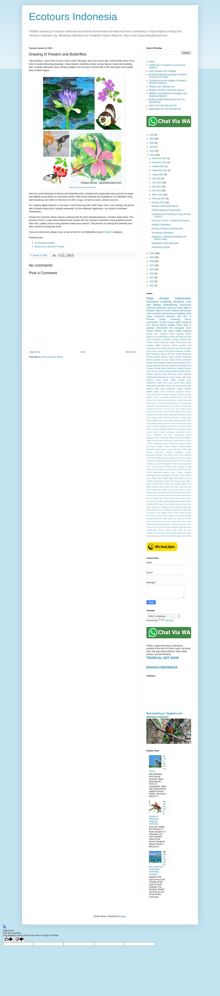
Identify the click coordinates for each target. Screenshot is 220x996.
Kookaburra (183, 429)
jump (189, 504)
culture (173, 495)
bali (164, 313)
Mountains (150, 449)
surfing (173, 524)
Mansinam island (168, 342)
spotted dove (176, 521)
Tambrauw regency (159, 354)
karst (189, 380)
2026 (152, 135)
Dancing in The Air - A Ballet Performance (171, 220)
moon (181, 510)
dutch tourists (186, 498)
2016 (152, 269)
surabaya (183, 339)
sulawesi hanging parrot (155, 524)
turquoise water (170, 530)
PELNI (169, 455)
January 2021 (158, 202)
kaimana (164, 507)
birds (189, 342)
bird (189, 310)
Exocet (159, 412)
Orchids (180, 368)
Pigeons (187, 368)
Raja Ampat (157, 298)
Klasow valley (173, 322)
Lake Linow (151, 351)
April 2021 (157, 190)
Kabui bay (181, 426)
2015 (152, 273)
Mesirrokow (172, 368)
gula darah (180, 501)
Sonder (162, 319)
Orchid (160, 337)
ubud (162, 389)
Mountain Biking (184, 446)
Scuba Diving (164, 371)
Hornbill (155, 420)
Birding (157, 304)
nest (158, 513)
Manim (160, 440)
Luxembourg (178, 435)
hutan (148, 339)
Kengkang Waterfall (159, 429)
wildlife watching (183, 331)
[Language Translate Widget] (163, 616)
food (189, 337)
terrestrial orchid (156, 527)
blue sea (187, 487)
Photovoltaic (181, 342)
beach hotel (186, 484)
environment (162, 328)
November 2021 (159, 162)
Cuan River (175, 409)
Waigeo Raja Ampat (170, 478)
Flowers (108, 232)
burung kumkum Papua (182, 490)
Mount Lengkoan (157, 446)
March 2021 (158, 194)
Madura (188, 435)
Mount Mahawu (176, 351)
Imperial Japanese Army (166, 423)
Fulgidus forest (151, 415)
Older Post (130, 352)
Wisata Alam (169, 481)
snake (178, 386)
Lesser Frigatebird (153, 435)
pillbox (155, 518)
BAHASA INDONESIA (162, 667)
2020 (152, 253)
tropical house (175, 360)
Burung (176, 348)
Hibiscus (156, 366)
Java (184, 423)
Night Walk (187, 449)
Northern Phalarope (174, 452)
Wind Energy (159, 481)
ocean (153, 516)
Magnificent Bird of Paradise (157, 438)
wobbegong (154, 536)
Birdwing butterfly (163, 400)
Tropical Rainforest (183, 354)
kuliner (170, 507)
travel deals (186, 386)
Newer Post (35, 352)
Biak (189, 397)
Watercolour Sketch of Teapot (49, 246)
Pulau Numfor (152, 371)
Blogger (122, 916)
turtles (180, 530)
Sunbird (182, 371)
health (173, 380)
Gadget (149, 366)
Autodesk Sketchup (184, 394)
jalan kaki (174, 504)
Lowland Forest (163, 351)
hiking (174, 345)
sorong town (165, 521)
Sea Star (157, 464)
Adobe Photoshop (167, 392)
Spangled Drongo (184, 467)
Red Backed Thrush (169, 461)
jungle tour (156, 507)
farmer (165, 380)
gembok (167, 501)
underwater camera (174, 389)
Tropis (154, 478)
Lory (165, 435)
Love (170, 435)
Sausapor (149, 464)
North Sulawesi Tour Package (162, 71)
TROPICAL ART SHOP (162, 658)
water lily (156, 533)
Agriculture (180, 392)
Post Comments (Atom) (52, 357)
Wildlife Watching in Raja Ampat (166, 210)
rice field (188, 518)
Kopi (189, 429)
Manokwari (152, 301)
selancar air (158, 360)
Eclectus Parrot (184, 363)
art (163, 310)
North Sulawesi (172, 310)
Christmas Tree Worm (154, 409)
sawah (168, 386)
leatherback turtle (153, 383)
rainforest (171, 308)
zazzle (156, 391)
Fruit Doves (187, 412)
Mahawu (172, 438)
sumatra (168, 524)
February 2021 (159, 198)
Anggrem (172, 394)
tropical (160, 530)
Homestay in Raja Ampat (181, 417)
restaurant (180, 518)
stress (184, 521)
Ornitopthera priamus (154, 455)
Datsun (183, 409)
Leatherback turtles (183, 432)
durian (158, 380)
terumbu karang (160, 348)
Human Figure (168, 420)
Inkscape (179, 423)
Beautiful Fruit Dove (178, 397)
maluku (149, 360)
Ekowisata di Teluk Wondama (165, 243)
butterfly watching (152, 493)
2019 (152, 257)
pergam (188, 516)
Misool (171, 443)
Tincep (182, 475)
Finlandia (170, 412)
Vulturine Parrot (160, 374)
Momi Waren (179, 443)
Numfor (188, 452)
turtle (157, 389)
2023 (152, 147)
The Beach (175, 475)
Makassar (179, 438)
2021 (152, 155)
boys (148, 490)
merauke (175, 510)
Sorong (183, 310)
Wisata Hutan (180, 481)
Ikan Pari (187, 420)
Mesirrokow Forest (161, 443)
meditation (167, 510)
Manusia (182, 440)
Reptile (188, 461)
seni (166, 360)
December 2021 (159, 158)
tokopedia (174, 527)
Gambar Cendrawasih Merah (165, 206)
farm (148, 501)
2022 (152, 151)
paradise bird (185, 345)
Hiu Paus (164, 366)
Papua (158, 310)
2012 (152, 281)
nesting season (167, 513)
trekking (149, 389)
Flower (157, 342)
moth (185, 510)
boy (167, 377)
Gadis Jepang (163, 415)
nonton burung (179, 513)
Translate (165, 620)
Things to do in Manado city (161, 86)
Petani (172, 458)
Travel (171, 331)
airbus (161, 484)
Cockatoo (164, 334)
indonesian (183, 298)
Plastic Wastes (181, 458)
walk (189, 530)
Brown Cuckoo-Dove (159, 403)
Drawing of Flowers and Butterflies (82, 187)
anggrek (178, 484)
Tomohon (171, 354)
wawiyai (173, 533)
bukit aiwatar (162, 490)
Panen (175, 455)
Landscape (170, 432)
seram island (151, 521)
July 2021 (157, 178)
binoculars (160, 377)
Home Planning (164, 417)
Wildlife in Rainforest (161, 224)
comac (167, 495)
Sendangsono (167, 464)
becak (148, 487)
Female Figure (185, 348)
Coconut (167, 409)
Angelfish (165, 394)
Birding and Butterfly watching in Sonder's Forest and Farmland (168, 75)
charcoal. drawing (158, 495)
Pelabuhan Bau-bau (162, 458)
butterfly (178, 357)
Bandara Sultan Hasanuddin (157, 397)
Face (165, 412)
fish (171, 328)
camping (149, 345)
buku (170, 490)
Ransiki (157, 461)
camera (178, 377)
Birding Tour (152, 334)
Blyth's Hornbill (177, 400)
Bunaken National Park (168, 363)
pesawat (149, 518)
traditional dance (185, 527)
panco (177, 516)
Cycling (162, 322)
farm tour (153, 501)
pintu (160, 518)
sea (173, 386)
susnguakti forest (182, 328)
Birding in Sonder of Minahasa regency (167, 90)
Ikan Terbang (151, 423)
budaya (153, 490)
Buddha (171, 403)
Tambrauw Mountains (156, 308)
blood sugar (179, 487)
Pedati (152, 458)
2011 (152, 285)
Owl (164, 455)
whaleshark (181, 533)
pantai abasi (179, 383)
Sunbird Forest (176, 469)
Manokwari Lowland (171, 440)
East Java (153, 412)
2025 (152, 139)
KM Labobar (172, 426)
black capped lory (167, 487)
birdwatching (170, 304)
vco (185, 530)
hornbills (181, 380)
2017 (152, 265)
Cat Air (171, 406)
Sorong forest (171, 467)
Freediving (175, 319)
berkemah (155, 487)
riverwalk (150, 348)
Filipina (188, 334)
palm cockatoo (169, 516)
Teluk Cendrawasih (163, 475)
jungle (148, 507)
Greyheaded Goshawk (176, 415)
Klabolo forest (172, 429)
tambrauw (159, 316)
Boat (170, 348)
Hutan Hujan (179, 420)
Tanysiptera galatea (161, 472)
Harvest (154, 417)
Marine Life (160, 331)
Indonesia (170, 316)
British (148, 403)
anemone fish (169, 484)
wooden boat (171, 536)
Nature (157, 449)
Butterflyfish (150, 406)
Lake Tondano (159, 432)
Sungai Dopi (186, 469)
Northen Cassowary (154, 452)
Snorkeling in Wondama (162, 233)
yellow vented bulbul (183, 536)
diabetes (155, 498)
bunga (171, 377)
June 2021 (157, 182)
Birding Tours (151, 400)
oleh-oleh (159, 516)
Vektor (159, 478)
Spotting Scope (164, 469)
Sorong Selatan (158, 467)
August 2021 (158, 174)
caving (179, 493)
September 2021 (160, 170)
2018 (152, 261)
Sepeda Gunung (178, 464)
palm (171, 383)
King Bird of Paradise (178, 366)
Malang (154, 440)
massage (154, 510)
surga (179, 524)
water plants (165, 533)
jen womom (182, 504)
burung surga (167, 357)
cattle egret (186, 377)
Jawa (189, 423)
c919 (174, 493)
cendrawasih (185, 305)
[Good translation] (8, 939)
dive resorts (164, 498)
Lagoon (149, 432)
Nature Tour (177, 449)
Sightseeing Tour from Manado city (165, 109)
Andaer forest (152, 363)
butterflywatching (166, 493)
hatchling (149, 504)
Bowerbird (187, 400)
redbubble (161, 386)
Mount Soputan (171, 446)
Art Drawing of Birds (45, 243)
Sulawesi (174, 371)
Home (83, 352)
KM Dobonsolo (161, 426)
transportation (151, 530)
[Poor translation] (19, 939)
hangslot (188, 501)
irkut (168, 504)
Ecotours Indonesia (73, 16)
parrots (182, 516)
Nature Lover (166, 449)
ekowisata (171, 313)
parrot (153, 386)
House (160, 420)
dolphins (149, 380)
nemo (165, 383)
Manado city (151, 337)
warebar (149, 533)
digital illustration (162, 345)
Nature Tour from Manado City (163, 105)
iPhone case (158, 504)
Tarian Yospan (176, 472)
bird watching (181, 337)
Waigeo (171, 325)
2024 (152, 143)
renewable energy (170, 339)
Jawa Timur (150, 426)
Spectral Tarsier (152, 469)
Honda (148, 420)
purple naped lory (169, 518)
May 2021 (157, 186)
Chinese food (186, 406)
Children (177, 406)
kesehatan (187, 357)
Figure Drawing (176, 334)
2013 (152, 277)
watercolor (187, 360)
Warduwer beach (175, 374)
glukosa (173, 501)
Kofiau (157, 368)
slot (158, 521)
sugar (189, 521)
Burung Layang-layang (182, 403)
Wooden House (153, 357)
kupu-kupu (178, 507)
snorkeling (166, 301)
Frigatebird (178, 412)
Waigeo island (169, 337)
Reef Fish (181, 461)
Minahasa (178, 301)
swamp (184, 524)
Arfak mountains (154, 313)
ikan (165, 504)
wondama (162, 536)
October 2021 (158, 166)
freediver (160, 501)
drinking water (174, 498)
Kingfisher (181, 313)
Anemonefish (156, 394)
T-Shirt (148, 472)
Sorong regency (159, 325)
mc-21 (160, 510)
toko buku (166, 527)
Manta (163, 368)
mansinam (156, 339)
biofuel (179, 325)
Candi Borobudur (162, 406)
